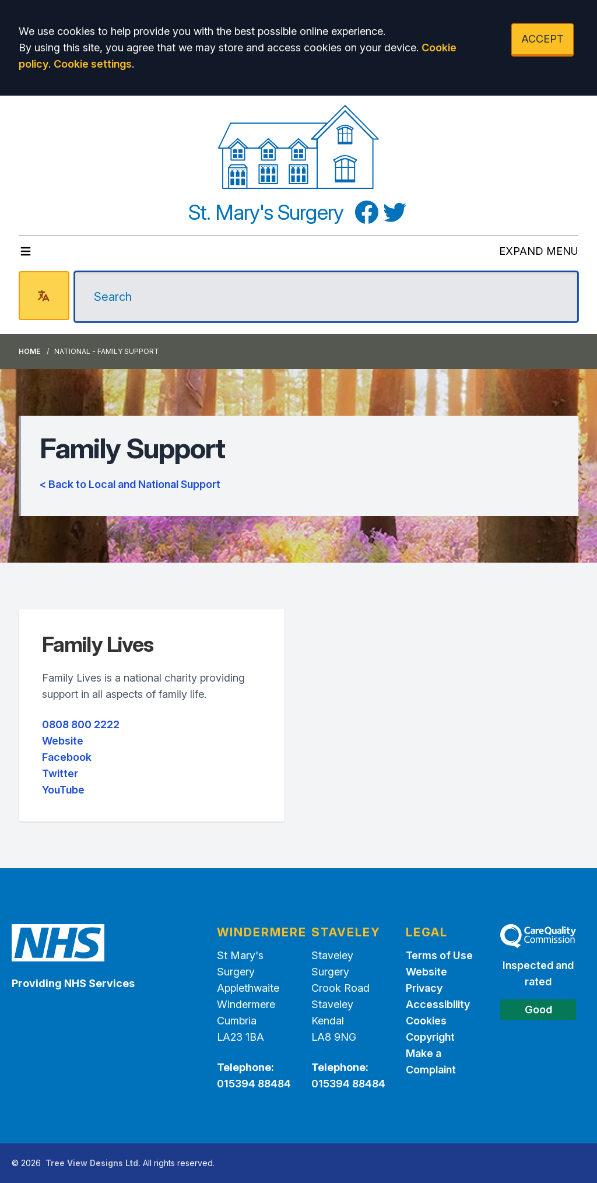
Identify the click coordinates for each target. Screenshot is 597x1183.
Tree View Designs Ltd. (93, 1163)
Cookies (426, 1020)
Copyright (430, 1037)
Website (62, 741)
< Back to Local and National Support (130, 484)
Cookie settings (93, 64)
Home (29, 351)
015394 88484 (254, 1083)
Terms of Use (439, 955)
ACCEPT (542, 39)
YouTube (63, 790)
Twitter (60, 773)
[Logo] (299, 147)
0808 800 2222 (81, 724)
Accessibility (438, 1004)
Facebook (67, 757)
